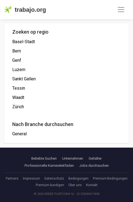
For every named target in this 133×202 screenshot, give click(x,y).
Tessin (18, 88)
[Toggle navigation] (121, 9)
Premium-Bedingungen (110, 178)
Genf (16, 60)
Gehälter (95, 158)
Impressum (31, 178)
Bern (16, 51)
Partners (12, 178)
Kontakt (92, 185)
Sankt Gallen (24, 78)
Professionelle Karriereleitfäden (49, 165)
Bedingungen (78, 178)
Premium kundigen (50, 185)
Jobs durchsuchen (94, 165)
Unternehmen (72, 158)
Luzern (18, 69)
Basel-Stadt (23, 41)
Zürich (18, 106)
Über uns (75, 185)
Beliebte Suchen (44, 158)
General (19, 133)
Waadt (18, 97)
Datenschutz (54, 178)
